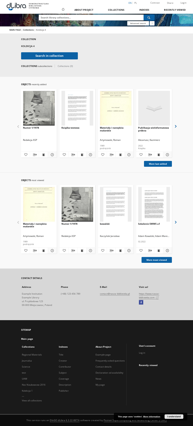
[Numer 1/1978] (39, 108)
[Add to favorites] (25, 154)
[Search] (149, 17)
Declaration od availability (109, 372)
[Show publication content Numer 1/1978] (43, 154)
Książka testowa (70, 127)
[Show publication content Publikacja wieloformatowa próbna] (158, 154)
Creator (63, 360)
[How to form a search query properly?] (152, 23)
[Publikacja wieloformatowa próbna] (154, 108)
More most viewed (156, 260)
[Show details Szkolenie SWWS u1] (167, 250)
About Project (83, 9)
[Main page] (63, 10)
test (24, 372)
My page (100, 384)
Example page (103, 354)
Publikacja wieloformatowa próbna (153, 129)
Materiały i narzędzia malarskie (111, 129)
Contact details (104, 366)
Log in (142, 352)
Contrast (155, 2)
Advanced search (138, 23)
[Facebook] (141, 302)
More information (151, 416)
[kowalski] (116, 204)
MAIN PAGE (15, 29)
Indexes (144, 9)
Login (183, 2)
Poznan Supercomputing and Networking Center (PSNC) (135, 420)
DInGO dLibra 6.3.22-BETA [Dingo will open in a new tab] (65, 420)
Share (170, 3)
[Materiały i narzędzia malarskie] (116, 108)
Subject (63, 372)
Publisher (64, 390)
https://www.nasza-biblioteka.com (149, 295)
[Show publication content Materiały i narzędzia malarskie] (120, 154)
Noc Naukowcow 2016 (33, 384)
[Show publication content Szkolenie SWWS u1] (158, 250)
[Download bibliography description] (34, 154)
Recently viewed (175, 9)
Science (26, 366)
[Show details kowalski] (128, 250)
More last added (158, 163)
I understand (174, 416)
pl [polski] (135, 3)
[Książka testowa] (77, 108)
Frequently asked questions (110, 360)
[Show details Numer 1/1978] (51, 154)
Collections (116, 9)
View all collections (32, 400)
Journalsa (27, 360)
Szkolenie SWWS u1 (149, 223)
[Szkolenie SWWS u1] (154, 204)
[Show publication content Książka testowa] (81, 154)
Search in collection (49, 56)
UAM (24, 378)
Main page (27, 338)
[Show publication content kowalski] (120, 250)
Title (61, 354)
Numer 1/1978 (31, 127)
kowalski (105, 223)
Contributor (65, 366)
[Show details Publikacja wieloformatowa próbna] (167, 154)
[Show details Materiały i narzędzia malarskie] (128, 154)
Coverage (64, 378)
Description (65, 384)
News (98, 378)
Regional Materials (32, 354)
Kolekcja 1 (27, 390)
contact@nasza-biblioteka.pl (115, 293)
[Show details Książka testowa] (90, 154)
